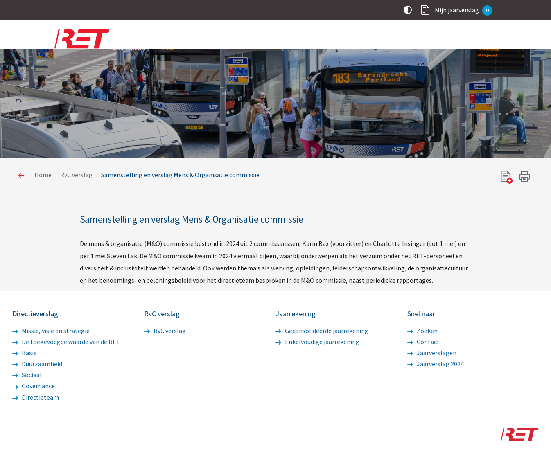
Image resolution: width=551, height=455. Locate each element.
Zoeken (422, 331)
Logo (105, 39)
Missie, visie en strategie (51, 331)
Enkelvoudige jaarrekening (317, 342)
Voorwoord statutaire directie (234, 40)
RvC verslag (376, 40)
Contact (423, 342)
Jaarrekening (431, 40)
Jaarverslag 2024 (435, 364)
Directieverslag (318, 40)
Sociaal (27, 375)
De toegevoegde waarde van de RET (66, 342)
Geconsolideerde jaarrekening (322, 331)
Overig (477, 40)
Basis (24, 353)
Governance (33, 386)
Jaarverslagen (431, 353)
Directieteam (35, 397)
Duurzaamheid (37, 364)
